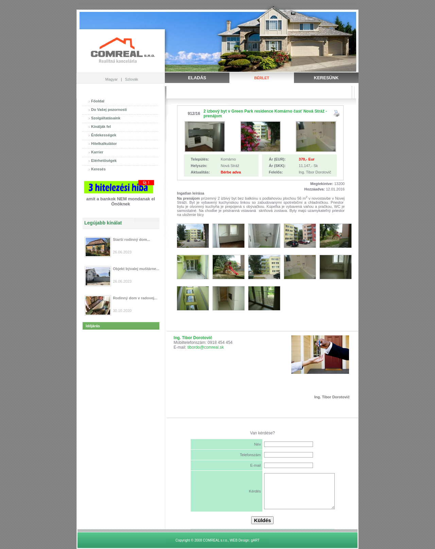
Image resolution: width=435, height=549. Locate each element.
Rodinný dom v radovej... (135, 298)
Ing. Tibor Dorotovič (193, 337)
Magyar (111, 79)
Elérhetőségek (104, 161)
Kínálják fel (101, 126)
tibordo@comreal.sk (206, 347)
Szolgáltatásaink (105, 118)
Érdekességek (103, 135)
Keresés (98, 169)
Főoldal (97, 101)
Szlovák (131, 79)
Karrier (97, 152)
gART (255, 540)
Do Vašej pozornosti (109, 109)
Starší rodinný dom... (131, 239)
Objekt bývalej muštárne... (136, 269)
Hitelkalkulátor (104, 144)
